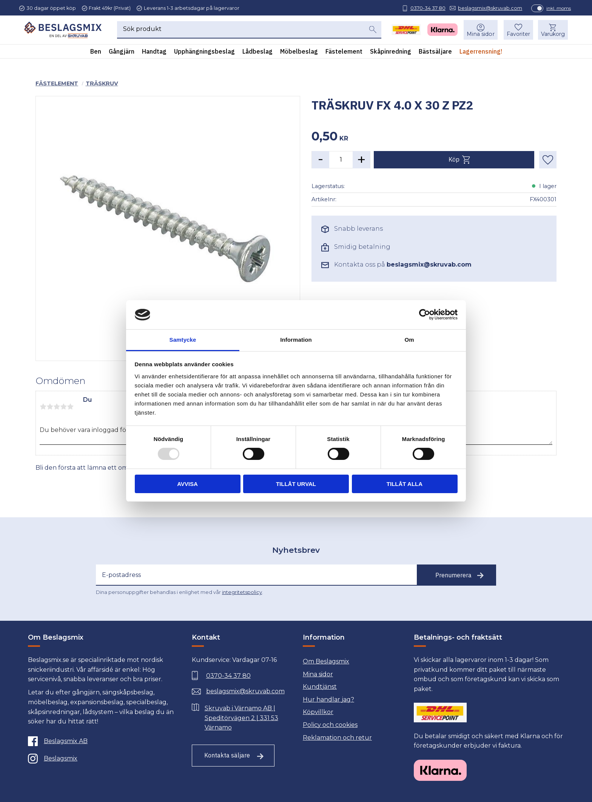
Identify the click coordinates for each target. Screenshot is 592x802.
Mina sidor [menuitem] (479, 35)
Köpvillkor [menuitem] (318, 712)
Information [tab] (296, 339)
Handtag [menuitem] (154, 52)
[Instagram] (101, 758)
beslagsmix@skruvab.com (485, 8)
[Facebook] (101, 741)
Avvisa (187, 484)
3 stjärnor (56, 406)
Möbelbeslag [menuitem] (299, 52)
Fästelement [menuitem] (343, 52)
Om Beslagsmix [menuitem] (326, 661)
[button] (517, 31)
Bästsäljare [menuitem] (435, 52)
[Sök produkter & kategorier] (240, 30)
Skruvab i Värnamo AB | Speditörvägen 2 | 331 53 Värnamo (241, 718)
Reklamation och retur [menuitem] (337, 737)
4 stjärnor (63, 406)
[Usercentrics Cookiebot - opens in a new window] (425, 314)
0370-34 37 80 (422, 8)
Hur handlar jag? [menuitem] (328, 699)
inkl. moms (553, 8)
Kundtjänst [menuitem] (320, 686)
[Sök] (372, 30)
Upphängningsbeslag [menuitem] (204, 52)
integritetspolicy (242, 592)
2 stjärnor (49, 406)
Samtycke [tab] (183, 339)
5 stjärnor (70, 406)
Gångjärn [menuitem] (121, 52)
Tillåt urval (296, 484)
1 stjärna (43, 406)
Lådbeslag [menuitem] (257, 52)
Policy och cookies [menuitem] (330, 724)
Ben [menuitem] (95, 52)
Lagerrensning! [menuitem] (480, 52)
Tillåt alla (404, 484)
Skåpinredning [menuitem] (390, 52)
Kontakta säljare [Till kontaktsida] (227, 755)
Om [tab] (409, 339)
